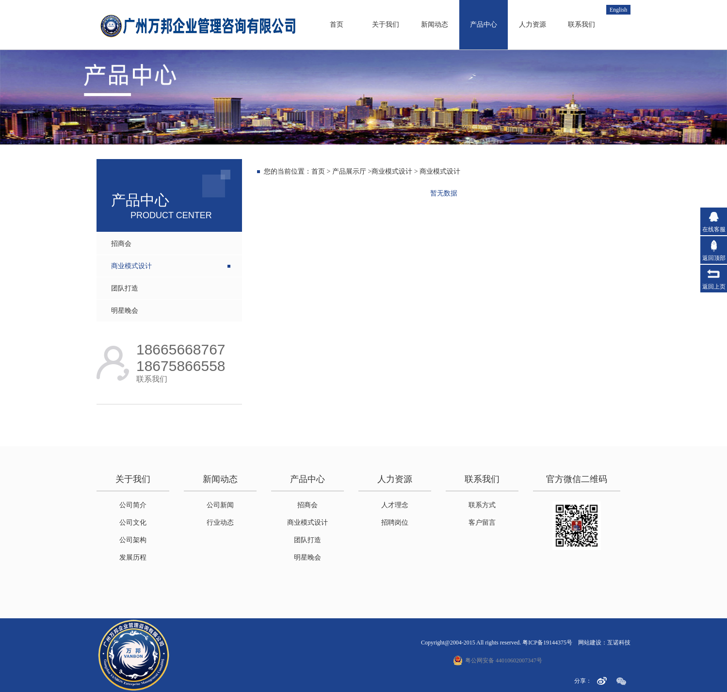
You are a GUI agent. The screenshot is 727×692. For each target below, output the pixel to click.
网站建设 (589, 642)
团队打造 (124, 288)
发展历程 (132, 557)
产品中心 (483, 24)
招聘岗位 (394, 522)
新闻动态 (434, 24)
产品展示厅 (349, 171)
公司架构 (132, 540)
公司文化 (132, 522)
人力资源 (532, 24)
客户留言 (482, 522)
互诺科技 (618, 642)
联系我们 (581, 24)
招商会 (121, 243)
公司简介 (132, 505)
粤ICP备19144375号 (547, 642)
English (619, 9)
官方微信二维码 (576, 479)
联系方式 (482, 505)
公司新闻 (220, 505)
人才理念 (394, 505)
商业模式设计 (131, 266)
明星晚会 (124, 310)
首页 (336, 24)
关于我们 (385, 24)
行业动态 (220, 522)
